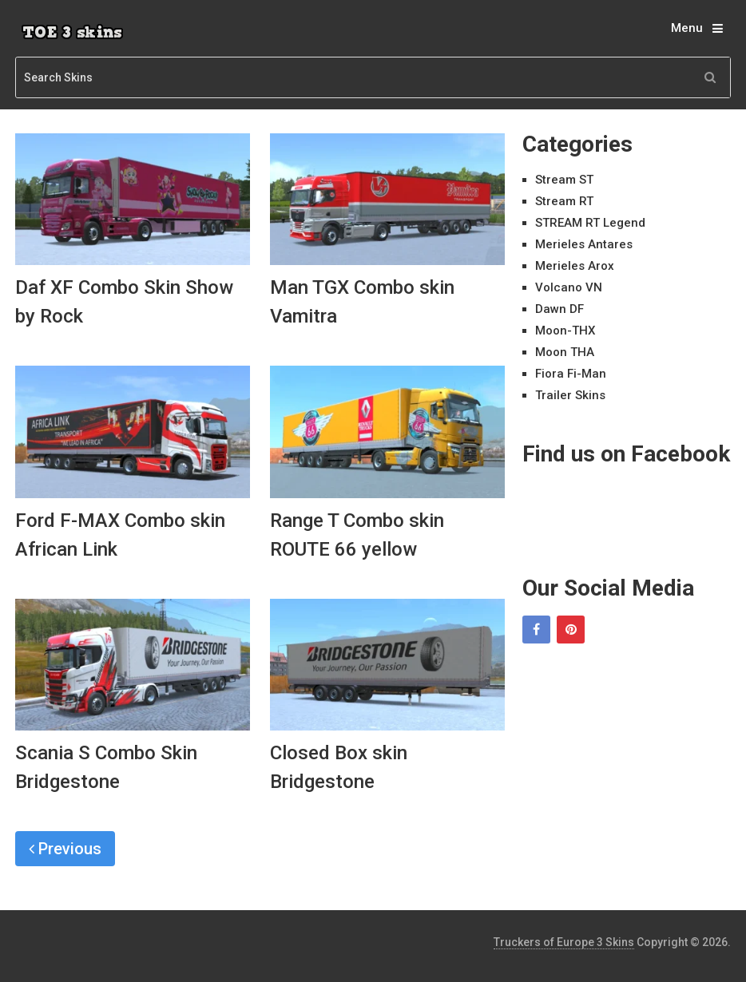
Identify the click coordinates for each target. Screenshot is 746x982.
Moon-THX (565, 330)
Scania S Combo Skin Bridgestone (106, 767)
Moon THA (564, 352)
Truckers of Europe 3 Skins (564, 942)
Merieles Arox (574, 266)
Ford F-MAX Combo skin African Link (120, 534)
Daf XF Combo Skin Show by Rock (124, 301)
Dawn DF (559, 309)
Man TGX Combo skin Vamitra (362, 301)
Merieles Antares (584, 244)
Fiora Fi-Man (570, 373)
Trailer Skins (570, 395)
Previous (65, 848)
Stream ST (564, 179)
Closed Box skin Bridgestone (338, 767)
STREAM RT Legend (590, 223)
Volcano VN (568, 287)
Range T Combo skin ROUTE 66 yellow (357, 534)
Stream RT (564, 201)
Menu (687, 28)
